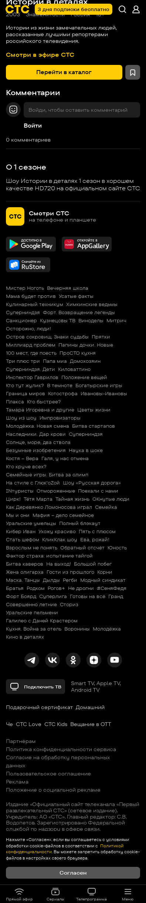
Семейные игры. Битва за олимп (47, 474)
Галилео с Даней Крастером (42, 621)
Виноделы (90, 320)
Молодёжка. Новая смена (37, 426)
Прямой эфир (19, 894)
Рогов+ (56, 588)
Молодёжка (107, 629)
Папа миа (55, 361)
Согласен (73, 872)
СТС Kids (55, 724)
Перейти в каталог (64, 72)
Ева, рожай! (94, 539)
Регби (70, 580)
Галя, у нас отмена (65, 458)
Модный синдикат (103, 580)
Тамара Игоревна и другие (40, 410)
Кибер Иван (20, 531)
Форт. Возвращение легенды (79, 312)
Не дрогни (81, 588)
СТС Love (28, 724)
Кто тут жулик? (25, 385)
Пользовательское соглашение (48, 773)
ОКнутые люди (110, 499)
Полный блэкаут (80, 523)
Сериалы (55, 894)
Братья (15, 588)
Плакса (15, 401)
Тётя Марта (38, 499)
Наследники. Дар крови (36, 434)
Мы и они (18, 515)
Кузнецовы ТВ (57, 320)
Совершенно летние (31, 604)
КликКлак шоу (59, 539)
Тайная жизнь (72, 499)
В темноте (59, 385)
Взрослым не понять (31, 548)
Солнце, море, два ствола (38, 442)
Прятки (101, 337)
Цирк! (13, 499)
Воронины (77, 629)
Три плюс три (23, 361)
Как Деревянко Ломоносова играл (49, 507)
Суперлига (53, 596)
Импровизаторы (60, 418)
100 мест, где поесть (31, 353)
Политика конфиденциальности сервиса (61, 749)
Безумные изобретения (36, 450)
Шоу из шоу (21, 418)
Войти (33, 125)
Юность (117, 548)
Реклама (17, 781)
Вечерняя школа (67, 288)
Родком (36, 588)
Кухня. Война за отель (33, 629)
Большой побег (93, 564)
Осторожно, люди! (28, 328)
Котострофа (63, 393)
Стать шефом (22, 539)
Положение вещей (84, 377)
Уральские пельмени (32, 612)
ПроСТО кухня (78, 353)
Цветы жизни (94, 410)
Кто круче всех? (26, 466)
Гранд (115, 596)
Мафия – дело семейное (63, 515)
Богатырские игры (98, 385)
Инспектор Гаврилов (32, 377)
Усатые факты (76, 296)
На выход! (58, 564)
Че (9, 724)
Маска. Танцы (23, 580)
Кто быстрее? (44, 401)
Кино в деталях (25, 637)
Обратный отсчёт (82, 548)
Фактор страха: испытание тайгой (49, 556)
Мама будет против (31, 296)
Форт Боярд (21, 596)
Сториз (69, 604)
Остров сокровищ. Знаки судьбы (47, 337)
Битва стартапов (93, 426)
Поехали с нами (98, 491)
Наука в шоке (86, 450)
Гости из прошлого (70, 572)
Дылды (51, 580)
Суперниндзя (23, 312)
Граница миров (25, 393)
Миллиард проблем (30, 345)
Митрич (116, 320)
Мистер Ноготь (25, 288)
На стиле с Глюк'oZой (33, 483)
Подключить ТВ (35, 686)
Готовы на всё (87, 596)
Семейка (106, 507)
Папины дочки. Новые (85, 345)
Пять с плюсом (97, 531)
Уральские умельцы (31, 523)
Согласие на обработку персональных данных (58, 761)
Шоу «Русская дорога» (92, 483)
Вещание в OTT (90, 724)
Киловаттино (74, 369)
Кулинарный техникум (34, 304)
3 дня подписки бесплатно (73, 9)
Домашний (90, 707)
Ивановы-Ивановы (104, 393)
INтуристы (20, 491)
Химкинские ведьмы (92, 304)
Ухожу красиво (57, 531)
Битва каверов (24, 564)
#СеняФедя (111, 588)
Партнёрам (21, 741)
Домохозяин (85, 361)
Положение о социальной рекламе (53, 789)
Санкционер (21, 320)
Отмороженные (56, 491)
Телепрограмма (91, 894)
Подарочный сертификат (39, 707)
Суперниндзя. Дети (30, 369)
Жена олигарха (25, 572)
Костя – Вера (22, 458)
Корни (104, 572)
